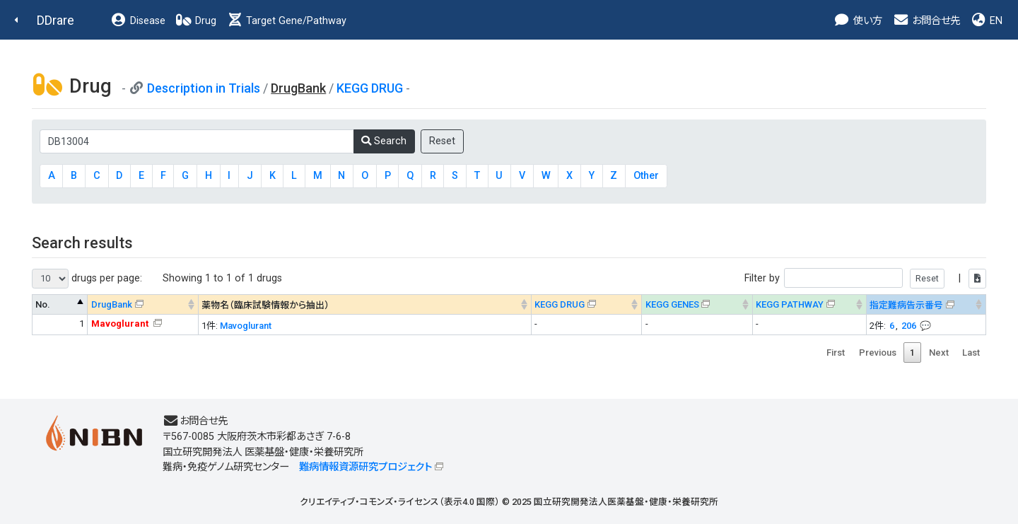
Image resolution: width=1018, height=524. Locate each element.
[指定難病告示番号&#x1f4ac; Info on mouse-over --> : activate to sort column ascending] (926, 304)
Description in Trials (203, 88)
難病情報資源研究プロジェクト (365, 467)
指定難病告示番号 (906, 305)
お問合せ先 (926, 21)
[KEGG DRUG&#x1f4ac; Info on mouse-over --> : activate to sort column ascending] (586, 304)
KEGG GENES (672, 304)
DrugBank (111, 304)
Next (939, 352)
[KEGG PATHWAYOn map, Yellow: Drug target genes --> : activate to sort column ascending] (810, 304)
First (835, 352)
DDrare (55, 20)
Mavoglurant (245, 325)
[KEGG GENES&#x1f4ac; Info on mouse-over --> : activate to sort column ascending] (697, 304)
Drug (195, 21)
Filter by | (865, 278)
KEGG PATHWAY (790, 304)
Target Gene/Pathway (286, 21)
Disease (137, 21)
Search (383, 141)
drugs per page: (87, 279)
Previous (877, 352)
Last (971, 352)
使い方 (857, 21)
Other (646, 176)
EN (986, 21)
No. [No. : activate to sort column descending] (42, 304)
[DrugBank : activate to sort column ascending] (143, 304)
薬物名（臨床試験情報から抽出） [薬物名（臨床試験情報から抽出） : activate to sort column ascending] (265, 305)
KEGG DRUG (370, 88)
